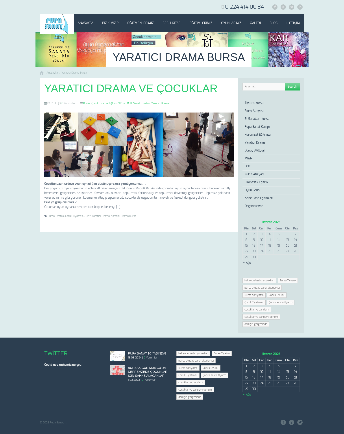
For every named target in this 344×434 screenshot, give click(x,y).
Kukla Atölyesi (254, 174)
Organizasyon (254, 206)
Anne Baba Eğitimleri (259, 198)
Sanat (136, 103)
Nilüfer (122, 103)
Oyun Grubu (253, 190)
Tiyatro (145, 103)
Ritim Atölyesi (254, 111)
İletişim (293, 23)
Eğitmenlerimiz (140, 23)
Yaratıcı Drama (160, 103)
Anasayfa (85, 23)
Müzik (248, 158)
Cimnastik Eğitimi (256, 182)
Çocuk (94, 103)
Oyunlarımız (231, 23)
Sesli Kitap (172, 23)
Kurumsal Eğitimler (258, 134)
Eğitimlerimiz (200, 23)
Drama (104, 103)
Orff (129, 103)
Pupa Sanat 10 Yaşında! (147, 353)
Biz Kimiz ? (110, 23)
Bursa (86, 103)
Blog (273, 23)
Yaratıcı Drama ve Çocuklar (131, 88)
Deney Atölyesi (255, 150)
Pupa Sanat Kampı (257, 126)
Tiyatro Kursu (254, 103)
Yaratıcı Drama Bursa (74, 72)
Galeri (255, 23)
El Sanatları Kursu (257, 118)
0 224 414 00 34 (244, 7)
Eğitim (113, 103)
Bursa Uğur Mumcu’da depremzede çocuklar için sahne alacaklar (147, 371)
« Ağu (247, 262)
